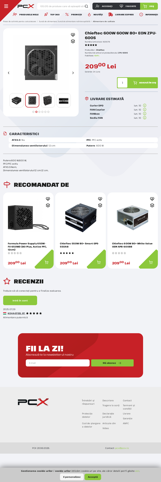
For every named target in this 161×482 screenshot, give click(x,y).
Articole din (109, 423)
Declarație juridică (108, 415)
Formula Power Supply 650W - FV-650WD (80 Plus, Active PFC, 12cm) (27, 246)
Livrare (127, 413)
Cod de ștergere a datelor (91, 425)
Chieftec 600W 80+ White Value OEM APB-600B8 (132, 245)
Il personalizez (71, 476)
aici (137, 470)
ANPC (126, 423)
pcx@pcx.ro (122, 448)
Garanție (127, 418)
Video (106, 428)
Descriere (108, 400)
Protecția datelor (87, 415)
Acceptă (93, 476)
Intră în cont (20, 300)
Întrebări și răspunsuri (88, 402)
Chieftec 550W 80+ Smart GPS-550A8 (79, 245)
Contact (127, 400)
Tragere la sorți (111, 405)
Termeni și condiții (129, 407)
